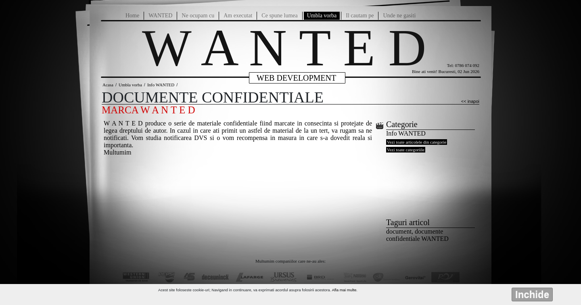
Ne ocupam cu (198, 16)
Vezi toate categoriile (405, 149)
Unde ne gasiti (399, 16)
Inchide (532, 294)
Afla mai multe (344, 290)
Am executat (238, 16)
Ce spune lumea (279, 16)
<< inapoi (470, 101)
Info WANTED (160, 84)
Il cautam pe (360, 16)
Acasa (107, 84)
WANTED (160, 16)
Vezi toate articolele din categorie (416, 142)
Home (132, 16)
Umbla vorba (321, 16)
